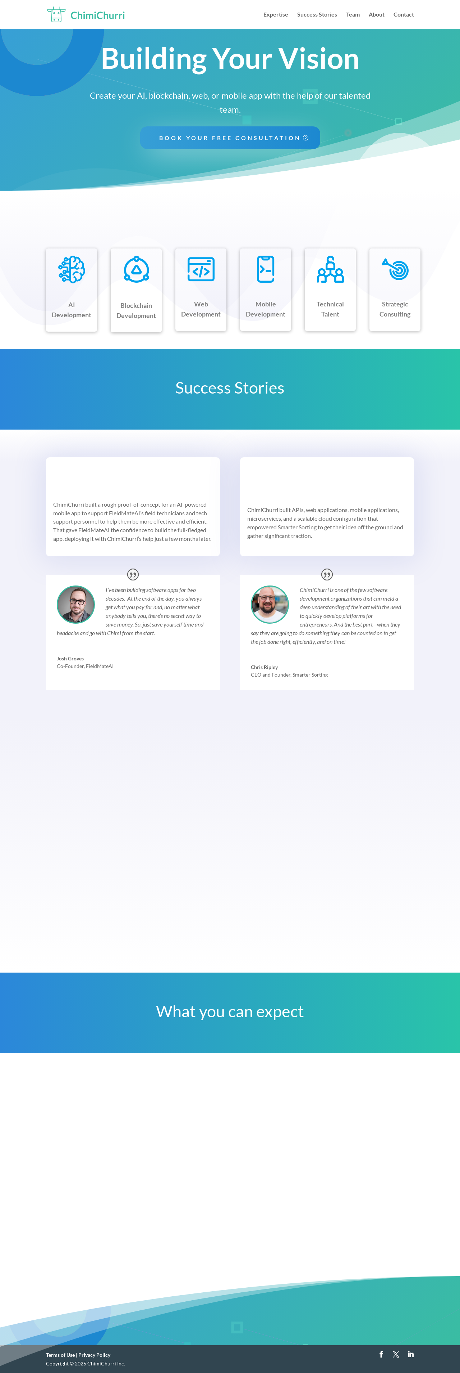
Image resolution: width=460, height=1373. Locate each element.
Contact (404, 15)
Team (353, 15)
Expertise (275, 15)
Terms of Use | (62, 1355)
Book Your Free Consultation (230, 137)
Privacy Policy (94, 1355)
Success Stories (317, 15)
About (377, 15)
